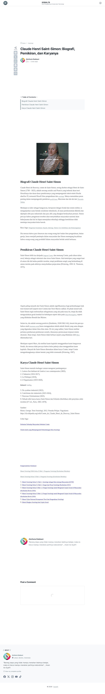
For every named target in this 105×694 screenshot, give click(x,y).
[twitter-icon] (8, 680)
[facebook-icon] (4, 680)
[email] (15, 73)
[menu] (5, 3)
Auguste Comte (49, 258)
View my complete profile (14, 674)
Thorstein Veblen (26, 202)
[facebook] (15, 53)
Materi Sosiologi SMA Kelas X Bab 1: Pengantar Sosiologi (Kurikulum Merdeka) (50, 474)
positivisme (54, 199)
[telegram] (15, 65)
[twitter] (15, 57)
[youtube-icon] (16, 680)
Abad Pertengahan (71, 317)
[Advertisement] (52, 24)
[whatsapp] (15, 61)
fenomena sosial (36, 329)
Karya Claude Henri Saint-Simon (33, 108)
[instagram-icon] (12, 680)
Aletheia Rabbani (18, 658)
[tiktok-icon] (20, 680)
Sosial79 (46, 2)
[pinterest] (15, 69)
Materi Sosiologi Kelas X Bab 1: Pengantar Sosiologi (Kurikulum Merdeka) (47, 479)
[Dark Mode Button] (100, 3)
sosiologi (61, 196)
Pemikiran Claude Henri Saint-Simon (35, 105)
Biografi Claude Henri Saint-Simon (34, 101)
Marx (22, 341)
